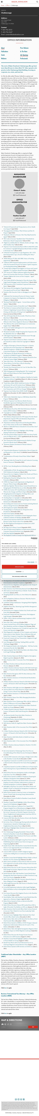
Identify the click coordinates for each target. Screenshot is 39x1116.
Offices (8, 5)
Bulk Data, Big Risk (9, 533)
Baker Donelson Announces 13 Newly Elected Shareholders (20, 693)
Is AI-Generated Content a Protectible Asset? (16, 306)
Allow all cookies (19, 566)
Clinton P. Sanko (19, 190)
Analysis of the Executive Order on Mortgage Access (18, 292)
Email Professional (19, 195)
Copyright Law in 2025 (10, 413)
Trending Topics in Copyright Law (13, 498)
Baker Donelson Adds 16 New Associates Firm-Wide (18, 727)
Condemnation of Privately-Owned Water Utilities (17, 456)
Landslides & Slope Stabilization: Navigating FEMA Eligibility (20, 602)
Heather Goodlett (19, 216)
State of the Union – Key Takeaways (13, 361)
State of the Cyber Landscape (11, 622)
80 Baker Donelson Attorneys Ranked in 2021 (20, 745)
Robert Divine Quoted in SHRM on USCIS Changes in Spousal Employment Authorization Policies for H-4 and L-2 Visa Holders (20, 925)
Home (2, 5)
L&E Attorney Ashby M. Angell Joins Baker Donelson (18, 723)
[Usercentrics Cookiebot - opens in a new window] (30, 538)
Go (33, 1027)
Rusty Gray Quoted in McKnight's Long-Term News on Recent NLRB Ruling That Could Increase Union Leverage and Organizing (20, 842)
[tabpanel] (19, 145)
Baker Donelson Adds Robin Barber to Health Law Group (19, 737)
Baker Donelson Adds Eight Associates (14, 687)
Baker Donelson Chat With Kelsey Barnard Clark (17, 589)
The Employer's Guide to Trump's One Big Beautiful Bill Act (20, 535)
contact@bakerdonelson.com (14, 34)
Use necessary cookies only (19, 576)
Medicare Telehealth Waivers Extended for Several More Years (20, 426)
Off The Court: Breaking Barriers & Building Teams (17, 466)
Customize (19, 571)
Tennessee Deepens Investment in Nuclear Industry (18, 444)
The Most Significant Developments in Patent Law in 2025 (19, 523)
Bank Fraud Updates (9, 513)
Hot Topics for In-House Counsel (12, 527)
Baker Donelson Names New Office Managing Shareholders (20, 697)
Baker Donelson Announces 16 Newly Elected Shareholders (20, 678)
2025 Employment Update (11, 508)
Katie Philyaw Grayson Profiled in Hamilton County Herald (20, 798)
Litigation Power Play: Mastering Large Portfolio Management (20, 606)
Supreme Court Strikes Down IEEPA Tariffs (15, 391)
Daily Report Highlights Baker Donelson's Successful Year (19, 828)
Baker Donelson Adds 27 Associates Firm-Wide (16, 660)
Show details (31, 562)
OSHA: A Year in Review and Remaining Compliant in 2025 (20, 618)
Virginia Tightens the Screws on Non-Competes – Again (19, 276)
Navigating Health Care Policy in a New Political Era (18, 595)
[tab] (3, 48)
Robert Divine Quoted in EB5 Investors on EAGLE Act (18, 946)
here (5, 988)
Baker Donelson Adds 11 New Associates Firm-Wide (18, 741)
